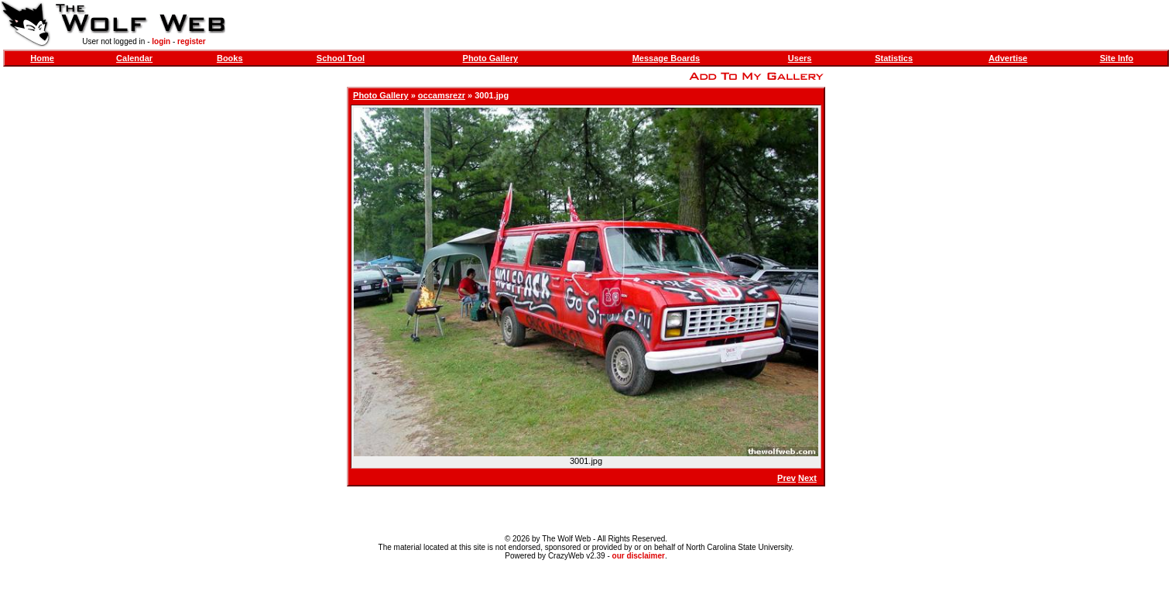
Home (42, 58)
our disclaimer (638, 556)
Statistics (894, 58)
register (191, 41)
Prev (786, 478)
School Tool (341, 58)
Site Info (1116, 58)
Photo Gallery (491, 58)
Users (800, 58)
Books (230, 58)
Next (807, 478)
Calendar (134, 58)
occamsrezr (441, 95)
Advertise (1008, 58)
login (161, 41)
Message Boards (666, 58)
